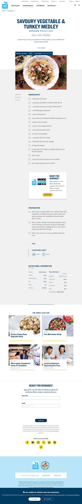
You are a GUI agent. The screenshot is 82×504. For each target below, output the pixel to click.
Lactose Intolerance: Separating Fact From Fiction (52, 365)
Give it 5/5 (38, 31)
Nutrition (17, 100)
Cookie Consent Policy (51, 495)
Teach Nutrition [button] (40, 5)
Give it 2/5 (32, 31)
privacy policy (54, 431)
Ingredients (18, 94)
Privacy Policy (61, 495)
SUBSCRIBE (47, 194)
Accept (34, 499)
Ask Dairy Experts (25, 1)
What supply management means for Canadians (20, 364)
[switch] (40, 53)
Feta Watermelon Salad (52, 334)
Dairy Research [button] (52, 5)
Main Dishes (47, 35)
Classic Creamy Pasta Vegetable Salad (19, 335)
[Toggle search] (79, 5)
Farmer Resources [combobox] (34, 1)
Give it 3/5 (34, 31)
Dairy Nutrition (46, 475)
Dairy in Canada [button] (16, 5)
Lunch (39, 35)
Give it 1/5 (30, 31)
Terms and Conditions (73, 495)
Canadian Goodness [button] (28, 5)
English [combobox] (70, 1)
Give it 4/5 (36, 31)
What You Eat (57, 475)
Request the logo (45, 1)
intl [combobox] (78, 1)
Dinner (34, 35)
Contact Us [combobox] (53, 1)
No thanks (47, 499)
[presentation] (41, 413)
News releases (62, 1)
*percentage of (56, 292)
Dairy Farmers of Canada (5, 5)
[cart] (75, 5)
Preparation (18, 97)
